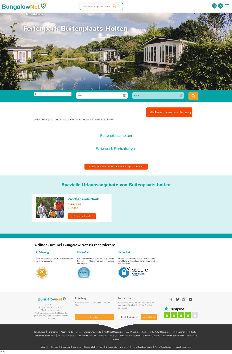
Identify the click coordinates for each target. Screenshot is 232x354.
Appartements (67, 332)
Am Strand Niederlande (113, 332)
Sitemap (54, 347)
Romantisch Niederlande (44, 335)
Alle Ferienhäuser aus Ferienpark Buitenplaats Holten (116, 166)
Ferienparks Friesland (66, 335)
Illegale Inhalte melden (93, 347)
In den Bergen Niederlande (184, 332)
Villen (78, 332)
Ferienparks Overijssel (108, 335)
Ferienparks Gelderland (130, 335)
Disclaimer (65, 347)
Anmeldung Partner (163, 347)
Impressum (124, 347)
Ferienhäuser (34, 14)
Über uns (44, 347)
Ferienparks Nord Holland (173, 335)
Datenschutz (111, 347)
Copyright (77, 347)
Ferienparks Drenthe (87, 335)
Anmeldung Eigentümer (142, 347)
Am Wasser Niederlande (136, 332)
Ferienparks (53, 332)
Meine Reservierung (182, 347)
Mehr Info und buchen (82, 216)
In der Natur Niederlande (160, 332)
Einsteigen (220, 6)
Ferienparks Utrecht (151, 335)
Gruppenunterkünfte (92, 332)
